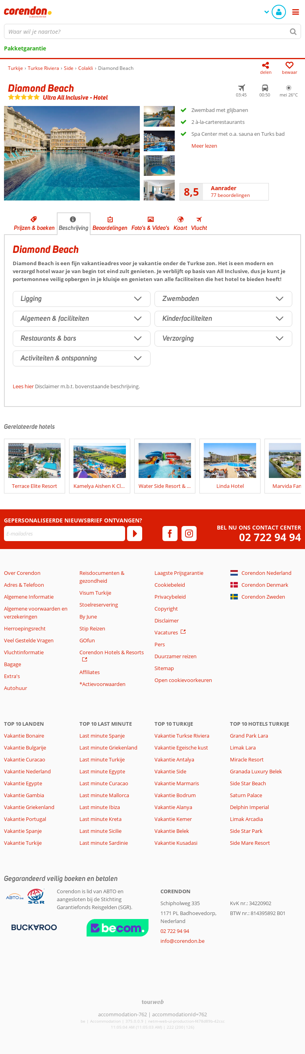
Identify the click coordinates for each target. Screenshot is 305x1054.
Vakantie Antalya (174, 759)
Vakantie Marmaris (176, 783)
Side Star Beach (248, 783)
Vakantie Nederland (27, 771)
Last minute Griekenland (108, 747)
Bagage (12, 664)
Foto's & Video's (150, 227)
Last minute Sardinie (103, 842)
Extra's (12, 676)
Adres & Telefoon (24, 584)
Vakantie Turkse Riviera (181, 735)
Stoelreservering (98, 604)
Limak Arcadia (246, 819)
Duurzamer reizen (175, 656)
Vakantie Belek (171, 830)
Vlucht (199, 227)
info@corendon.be (182, 940)
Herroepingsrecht (25, 628)
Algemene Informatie (29, 596)
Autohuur (15, 688)
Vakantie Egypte (23, 783)
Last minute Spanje (102, 735)
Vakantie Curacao (24, 759)
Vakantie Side (170, 771)
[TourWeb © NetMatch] (153, 1002)
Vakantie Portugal (25, 819)
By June (88, 616)
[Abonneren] (134, 533)
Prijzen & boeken (34, 227)
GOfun (87, 640)
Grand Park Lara (249, 735)
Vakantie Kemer (173, 819)
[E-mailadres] (64, 533)
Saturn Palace (246, 795)
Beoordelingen (110, 227)
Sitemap (164, 668)
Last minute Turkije (102, 759)
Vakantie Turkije (23, 842)
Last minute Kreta (100, 819)
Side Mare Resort (250, 842)
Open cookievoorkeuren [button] (183, 680)
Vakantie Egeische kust (181, 747)
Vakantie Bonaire (24, 735)
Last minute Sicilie (100, 830)
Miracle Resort (247, 759)
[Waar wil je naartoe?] (152, 31)
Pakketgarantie (25, 48)
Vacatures (166, 632)
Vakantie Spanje (23, 830)
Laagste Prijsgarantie (178, 572)
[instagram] (189, 533)
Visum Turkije (95, 592)
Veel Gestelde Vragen (29, 640)
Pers (159, 644)
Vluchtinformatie (24, 652)
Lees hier (23, 386)
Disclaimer (166, 620)
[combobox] (152, 31)
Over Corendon (22, 572)
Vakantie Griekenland (29, 807)
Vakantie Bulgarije (25, 747)
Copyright (166, 608)
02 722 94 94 (270, 537)
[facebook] (170, 533)
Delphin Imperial (249, 807)
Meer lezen (204, 145)
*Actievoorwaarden (102, 684)
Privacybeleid (170, 596)
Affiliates (89, 672)
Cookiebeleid (169, 584)
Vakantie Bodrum (175, 795)
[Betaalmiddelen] (33, 926)
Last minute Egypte (102, 771)
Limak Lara (243, 747)
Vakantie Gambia (24, 795)
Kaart (180, 227)
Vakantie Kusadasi (175, 842)
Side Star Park (246, 830)
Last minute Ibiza (99, 807)
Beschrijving (74, 227)
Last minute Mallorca (104, 795)
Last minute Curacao (103, 783)
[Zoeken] (293, 31)
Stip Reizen (92, 628)
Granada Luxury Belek (256, 771)
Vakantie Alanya (173, 807)
